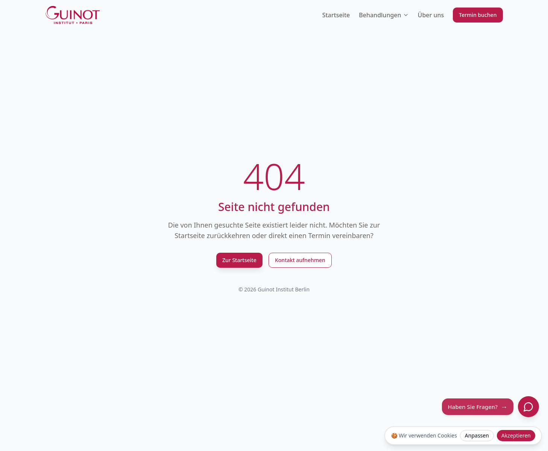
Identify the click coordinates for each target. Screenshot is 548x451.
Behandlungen (383, 15)
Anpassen (477, 435)
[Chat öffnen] (528, 406)
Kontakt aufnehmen (300, 260)
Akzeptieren (516, 435)
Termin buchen (477, 14)
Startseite (336, 15)
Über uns (431, 15)
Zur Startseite (239, 260)
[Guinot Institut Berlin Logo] (73, 15)
